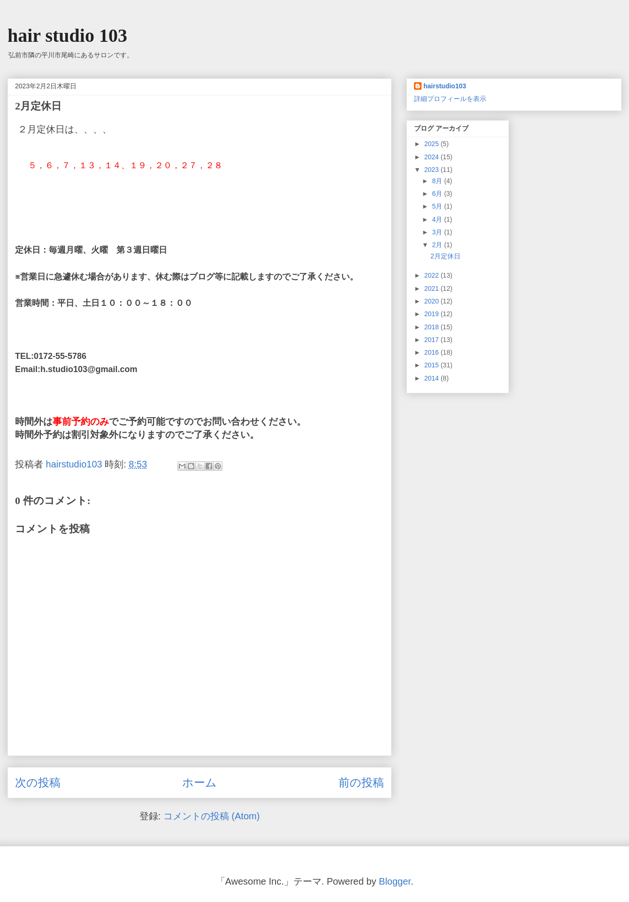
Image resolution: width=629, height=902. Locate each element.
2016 (432, 352)
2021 (432, 288)
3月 (438, 232)
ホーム (199, 782)
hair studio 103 (67, 35)
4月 (438, 219)
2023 (432, 169)
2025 (432, 144)
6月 (438, 193)
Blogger (395, 881)
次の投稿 (38, 782)
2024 (432, 157)
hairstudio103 (444, 86)
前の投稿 (361, 782)
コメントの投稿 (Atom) (211, 816)
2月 (438, 245)
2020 (432, 301)
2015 (432, 365)
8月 (438, 181)
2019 (432, 314)
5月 (438, 206)
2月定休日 (445, 256)
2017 (432, 339)
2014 (432, 378)
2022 (432, 275)
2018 (432, 327)
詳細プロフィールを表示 (450, 98)
